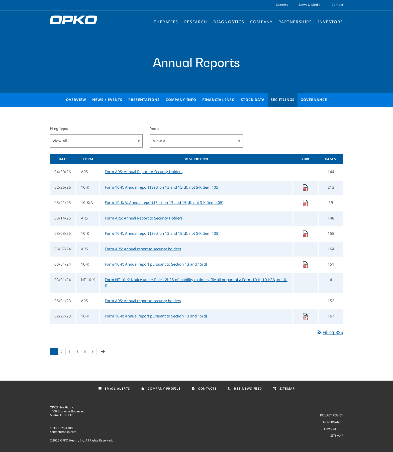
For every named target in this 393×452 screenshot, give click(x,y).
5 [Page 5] (86, 351)
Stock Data (253, 99)
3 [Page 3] (70, 351)
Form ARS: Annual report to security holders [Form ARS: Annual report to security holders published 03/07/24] (143, 248)
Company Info (181, 99)
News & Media (310, 4)
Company (261, 22)
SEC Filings (282, 99)
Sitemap (284, 388)
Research (195, 22)
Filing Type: (59, 128)
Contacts (204, 388)
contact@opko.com (63, 432)
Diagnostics (228, 22)
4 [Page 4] (78, 351)
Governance (314, 99)
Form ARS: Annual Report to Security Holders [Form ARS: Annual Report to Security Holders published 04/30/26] (143, 171)
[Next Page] (102, 351)
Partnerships (295, 22)
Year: (154, 128)
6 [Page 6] (94, 351)
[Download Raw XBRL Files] (305, 187)
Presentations (144, 99)
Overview (76, 99)
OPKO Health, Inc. (72, 440)
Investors (330, 22)
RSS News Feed (245, 388)
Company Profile (161, 388)
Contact (337, 4)
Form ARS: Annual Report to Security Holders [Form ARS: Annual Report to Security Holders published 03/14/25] (143, 217)
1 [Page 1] (55, 351)
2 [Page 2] (63, 351)
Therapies (166, 22)
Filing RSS (330, 332)
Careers (282, 4)
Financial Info (218, 99)
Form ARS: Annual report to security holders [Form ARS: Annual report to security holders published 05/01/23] (143, 300)
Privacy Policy (331, 415)
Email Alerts (114, 388)
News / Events (107, 99)
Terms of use (332, 428)
